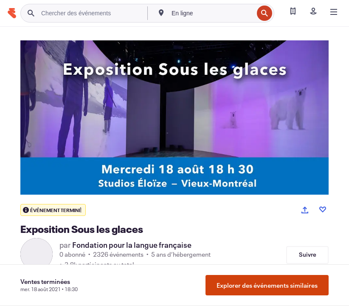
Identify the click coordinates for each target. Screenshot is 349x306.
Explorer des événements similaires (267, 285)
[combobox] (211, 13)
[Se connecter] (313, 11)
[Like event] (323, 209)
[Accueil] (12, 13)
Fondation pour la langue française (131, 245)
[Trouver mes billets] (292, 11)
